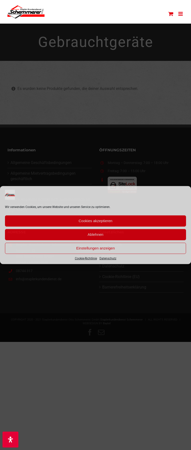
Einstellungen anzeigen (95, 248)
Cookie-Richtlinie (86, 258)
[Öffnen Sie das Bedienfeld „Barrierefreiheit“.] (10, 440)
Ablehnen (95, 234)
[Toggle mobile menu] (181, 13)
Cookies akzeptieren (95, 221)
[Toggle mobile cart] (170, 13)
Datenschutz (107, 258)
